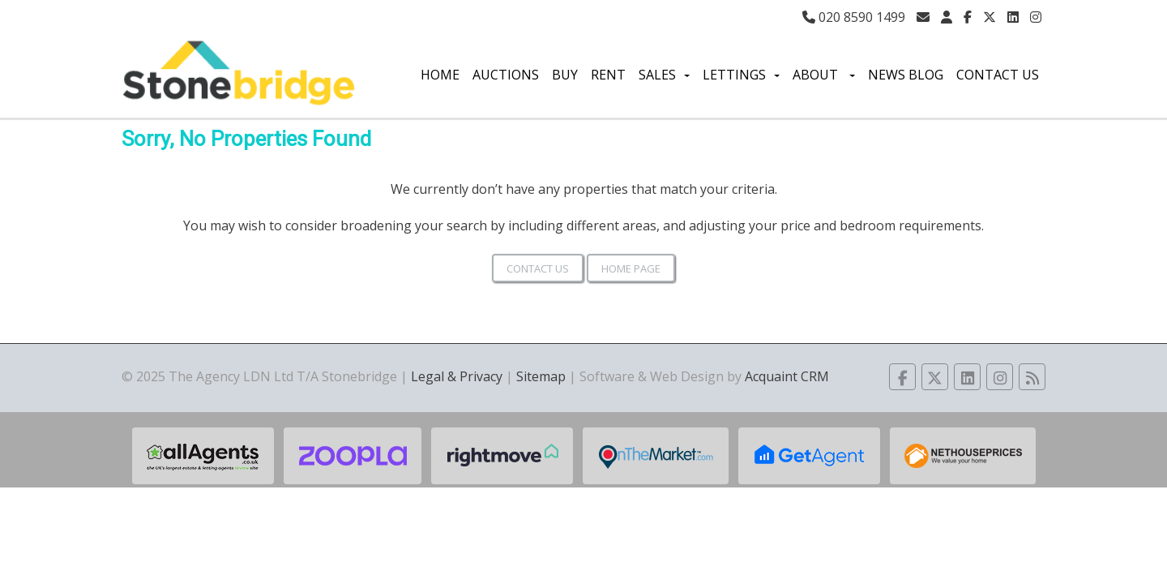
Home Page (630, 268)
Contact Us (997, 75)
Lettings (741, 75)
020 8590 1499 (853, 17)
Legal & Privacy (456, 376)
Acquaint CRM (787, 376)
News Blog (905, 75)
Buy (565, 75)
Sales (664, 75)
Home (440, 75)
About (824, 75)
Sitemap (541, 376)
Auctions (505, 75)
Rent (608, 75)
